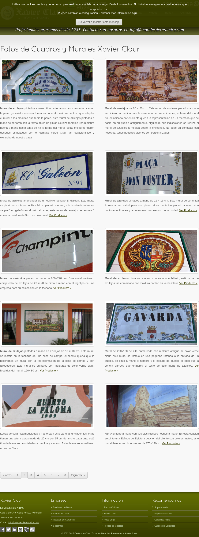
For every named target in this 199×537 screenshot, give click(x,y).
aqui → (136, 9)
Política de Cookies (113, 526)
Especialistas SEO (163, 513)
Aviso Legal (110, 519)
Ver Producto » (58, 215)
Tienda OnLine (111, 507)
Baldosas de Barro (62, 507)
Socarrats (58, 526)
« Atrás (7, 475)
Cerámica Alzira (162, 519)
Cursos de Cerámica (164, 526)
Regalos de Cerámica (64, 519)
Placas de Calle (61, 513)
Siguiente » (78, 475)
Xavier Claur (110, 513)
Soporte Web (161, 507)
